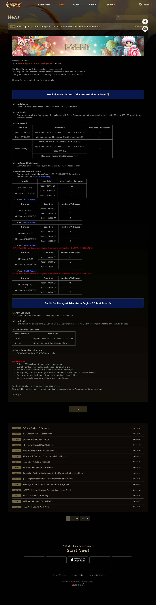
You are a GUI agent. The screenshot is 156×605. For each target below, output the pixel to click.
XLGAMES (78, 597)
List (78, 417)
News (61, 4)
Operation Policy (97, 587)
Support (113, 4)
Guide (76, 4)
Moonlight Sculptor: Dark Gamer (14, 4)
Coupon (93, 4)
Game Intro (44, 4)
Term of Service (59, 587)
